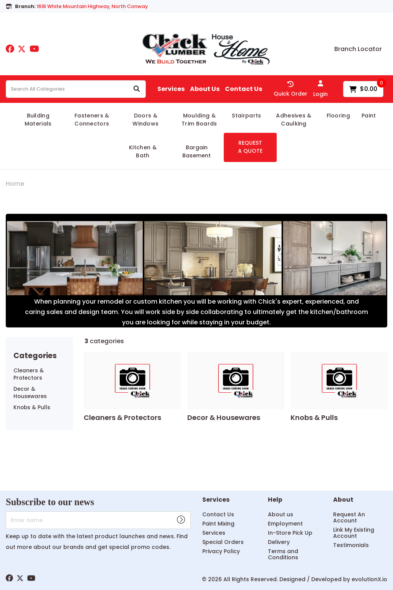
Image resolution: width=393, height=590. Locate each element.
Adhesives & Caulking (294, 119)
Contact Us (243, 89)
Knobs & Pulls (31, 407)
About (343, 500)
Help (275, 500)
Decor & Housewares (30, 392)
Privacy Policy (221, 551)
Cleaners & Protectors (28, 374)
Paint (369, 115)
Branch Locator (358, 49)
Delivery (279, 542)
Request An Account (349, 517)
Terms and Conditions (283, 554)
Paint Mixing (218, 523)
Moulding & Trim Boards (199, 119)
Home (15, 183)
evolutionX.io (369, 579)
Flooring (338, 115)
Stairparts (246, 115)
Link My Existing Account (353, 533)
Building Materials (38, 119)
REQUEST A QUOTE (250, 147)
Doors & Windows (145, 119)
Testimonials (351, 545)
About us (280, 514)
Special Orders (223, 542)
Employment (285, 523)
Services (171, 89)
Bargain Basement (196, 151)
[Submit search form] (136, 89)
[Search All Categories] (76, 89)
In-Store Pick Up (290, 533)
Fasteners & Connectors (91, 119)
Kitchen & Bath (143, 151)
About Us (205, 89)
